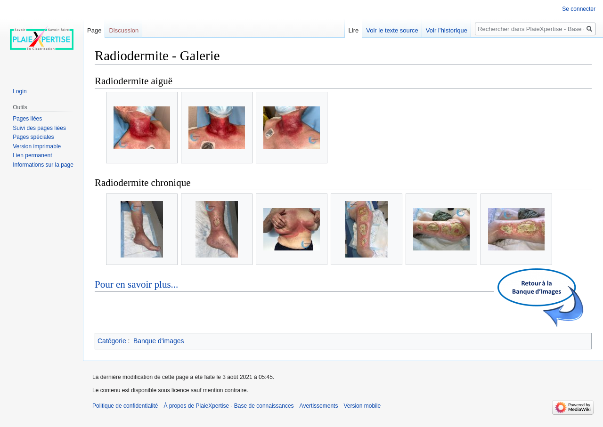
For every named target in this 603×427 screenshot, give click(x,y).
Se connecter (578, 9)
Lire (354, 30)
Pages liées (27, 118)
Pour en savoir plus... (136, 284)
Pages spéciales (33, 137)
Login (19, 91)
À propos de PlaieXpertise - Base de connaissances (228, 406)
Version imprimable (37, 146)
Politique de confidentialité (125, 406)
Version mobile (362, 406)
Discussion (124, 30)
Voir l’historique (446, 30)
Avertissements (319, 406)
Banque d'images (158, 341)
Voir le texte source (392, 30)
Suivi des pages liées (39, 128)
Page (94, 30)
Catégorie (112, 341)
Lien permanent (32, 155)
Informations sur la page (43, 164)
